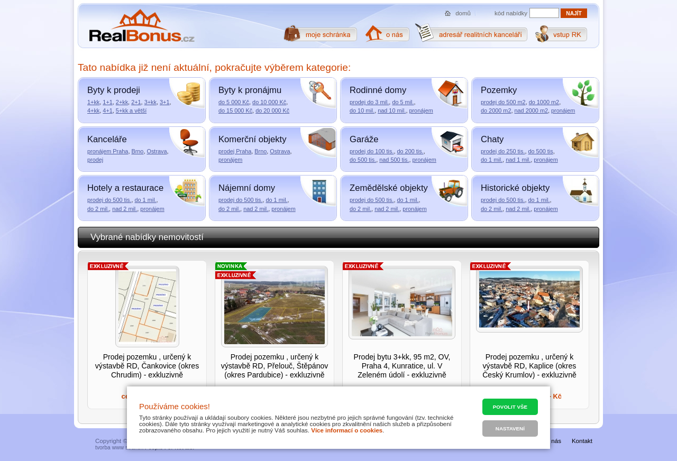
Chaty (492, 139)
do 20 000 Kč (272, 110)
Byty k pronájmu (249, 90)
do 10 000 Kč (269, 102)
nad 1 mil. (518, 159)
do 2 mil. (98, 209)
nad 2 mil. (124, 209)
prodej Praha (234, 151)
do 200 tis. (410, 151)
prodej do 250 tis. (503, 151)
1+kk (93, 102)
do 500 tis (540, 151)
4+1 (107, 110)
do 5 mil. (403, 102)
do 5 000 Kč (233, 102)
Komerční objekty (252, 139)
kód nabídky (511, 13)
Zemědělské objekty (389, 188)
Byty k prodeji (113, 90)
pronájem (421, 110)
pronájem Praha (107, 151)
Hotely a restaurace (125, 188)
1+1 (107, 102)
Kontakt (582, 441)
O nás (553, 441)
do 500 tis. (363, 159)
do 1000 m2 (544, 102)
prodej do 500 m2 (503, 102)
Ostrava (157, 151)
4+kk (93, 110)
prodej (95, 159)
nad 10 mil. (392, 110)
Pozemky (499, 90)
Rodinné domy (378, 90)
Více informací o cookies (346, 430)
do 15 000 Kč (235, 110)
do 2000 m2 (496, 110)
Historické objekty (515, 188)
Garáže (364, 139)
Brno (137, 151)
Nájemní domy (246, 188)
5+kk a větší (131, 110)
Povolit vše (510, 407)
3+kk (150, 102)
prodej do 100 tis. (372, 151)
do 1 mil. (491, 159)
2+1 (136, 102)
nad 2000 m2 (531, 110)
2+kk (122, 102)
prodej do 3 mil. (369, 102)
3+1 (164, 102)
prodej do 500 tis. (109, 200)
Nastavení (510, 428)
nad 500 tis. (394, 159)
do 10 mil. (362, 110)
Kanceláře (107, 139)
